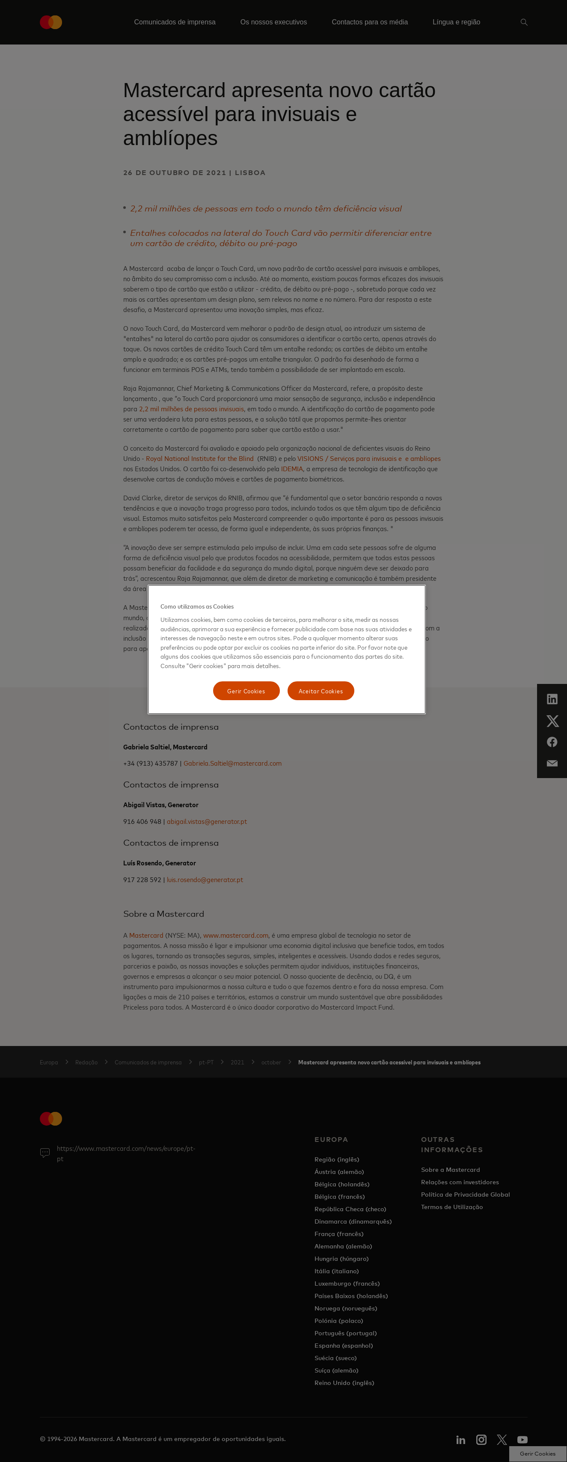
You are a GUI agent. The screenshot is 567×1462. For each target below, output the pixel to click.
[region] (287, 649)
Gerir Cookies (246, 690)
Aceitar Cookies (321, 690)
